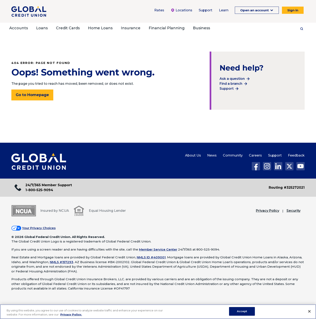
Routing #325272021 (287, 188)
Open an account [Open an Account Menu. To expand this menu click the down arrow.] (255, 10)
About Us (193, 155)
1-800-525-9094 (39, 190)
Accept (242, 311)
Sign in (292, 10)
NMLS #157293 (61, 262)
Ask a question (232, 79)
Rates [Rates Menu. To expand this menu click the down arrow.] (159, 10)
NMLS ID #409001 (151, 257)
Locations (181, 10)
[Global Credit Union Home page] (38, 161)
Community (233, 155)
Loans (42, 28)
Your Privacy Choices (39, 228)
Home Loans (100, 28)
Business (201, 28)
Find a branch (231, 84)
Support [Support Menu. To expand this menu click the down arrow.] (205, 10)
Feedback (296, 155)
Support (227, 89)
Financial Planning (167, 28)
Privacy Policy (267, 211)
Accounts (18, 28)
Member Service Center (158, 249)
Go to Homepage (32, 95)
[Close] (309, 311)
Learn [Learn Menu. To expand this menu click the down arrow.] (223, 10)
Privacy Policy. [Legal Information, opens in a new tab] (71, 314)
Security (293, 211)
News (212, 155)
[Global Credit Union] (28, 11)
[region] (158, 311)
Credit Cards (68, 28)
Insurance (130, 28)
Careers (255, 155)
